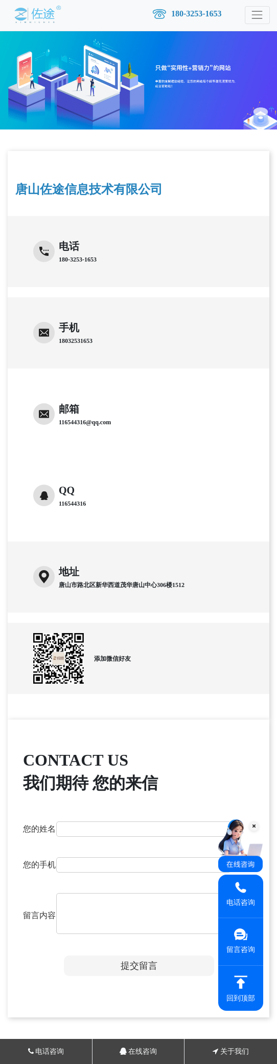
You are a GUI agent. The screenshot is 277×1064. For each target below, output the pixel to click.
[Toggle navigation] (257, 15)
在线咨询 (138, 1051)
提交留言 (139, 966)
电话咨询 (46, 1051)
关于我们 (231, 1051)
